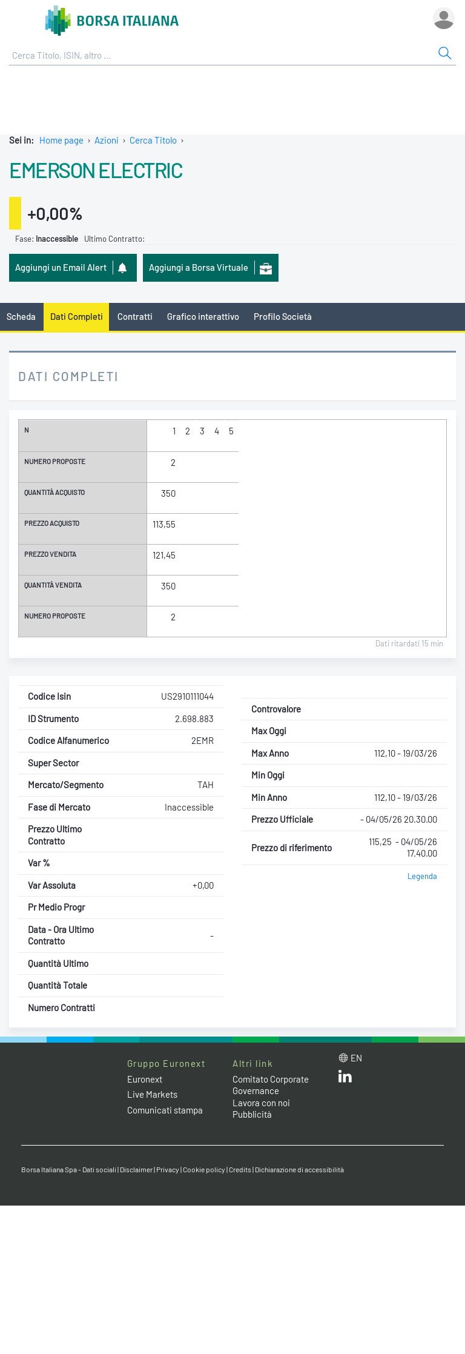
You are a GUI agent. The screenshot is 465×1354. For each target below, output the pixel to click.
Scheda (21, 316)
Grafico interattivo (203, 316)
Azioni (106, 139)
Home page (61, 139)
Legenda (422, 876)
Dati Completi (76, 316)
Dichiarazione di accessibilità (299, 1169)
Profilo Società (283, 316)
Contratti (135, 316)
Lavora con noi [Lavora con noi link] (261, 1102)
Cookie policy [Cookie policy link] (204, 1169)
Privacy (167, 1169)
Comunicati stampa (165, 1109)
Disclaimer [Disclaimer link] (136, 1169)
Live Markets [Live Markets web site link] (152, 1094)
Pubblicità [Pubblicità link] (252, 1114)
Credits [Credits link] (240, 1169)
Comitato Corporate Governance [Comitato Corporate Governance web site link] (270, 1085)
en (356, 1057)
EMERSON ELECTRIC (95, 169)
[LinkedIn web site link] (345, 1079)
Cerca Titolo (153, 139)
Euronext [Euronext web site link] (144, 1079)
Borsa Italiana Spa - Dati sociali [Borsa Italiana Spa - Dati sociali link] (68, 1169)
